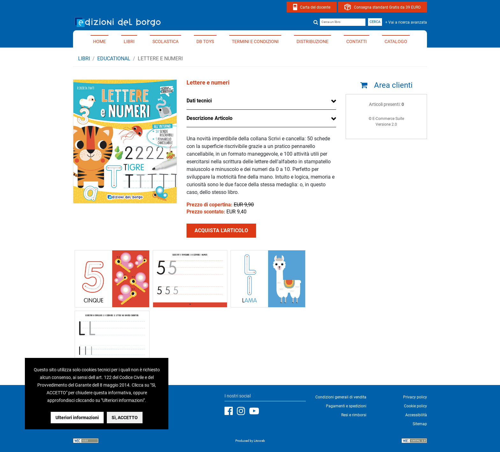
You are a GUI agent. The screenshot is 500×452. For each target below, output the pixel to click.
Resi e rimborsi (353, 415)
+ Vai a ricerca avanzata (406, 22)
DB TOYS (205, 41)
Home (99, 41)
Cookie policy (415, 406)
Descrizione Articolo (209, 118)
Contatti (356, 41)
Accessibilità (416, 415)
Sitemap (420, 424)
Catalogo (396, 41)
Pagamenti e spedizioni (346, 406)
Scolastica (165, 41)
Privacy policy (415, 397)
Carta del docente (315, 7)
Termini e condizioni (255, 41)
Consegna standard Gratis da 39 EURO (387, 7)
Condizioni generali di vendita (340, 397)
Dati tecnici (199, 101)
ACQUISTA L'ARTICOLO (221, 230)
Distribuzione (312, 41)
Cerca (375, 22)
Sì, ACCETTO (125, 417)
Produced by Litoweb (250, 440)
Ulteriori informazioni (77, 417)
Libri (129, 41)
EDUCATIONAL (113, 59)
